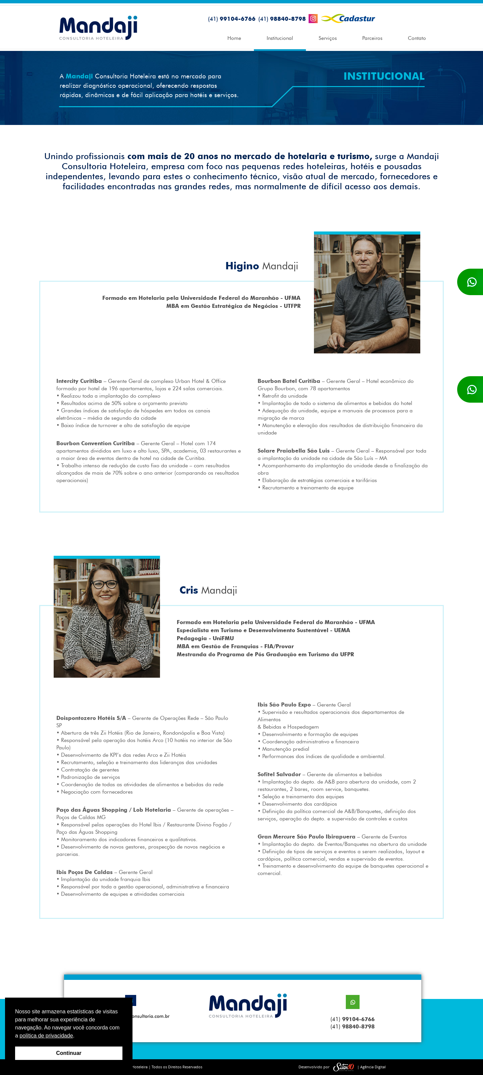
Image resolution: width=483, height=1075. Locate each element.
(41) (352, 1019)
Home (234, 38)
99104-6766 (232, 18)
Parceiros (372, 38)
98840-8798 (282, 18)
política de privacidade (46, 1035)
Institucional (280, 38)
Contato (417, 38)
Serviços (328, 38)
